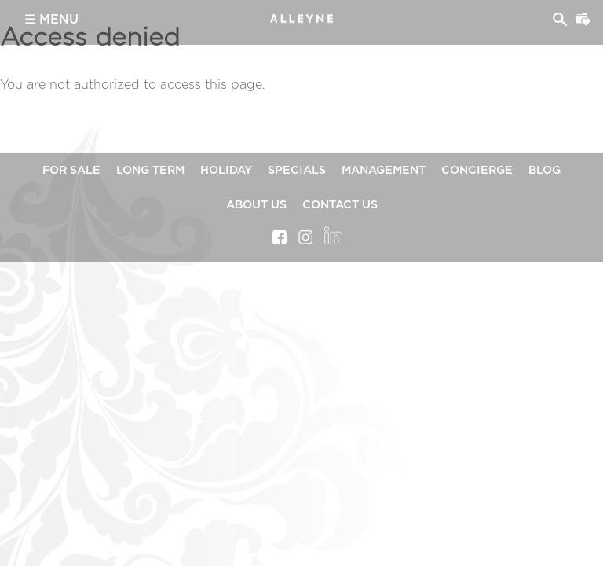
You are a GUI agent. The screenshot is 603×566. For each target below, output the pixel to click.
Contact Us (340, 205)
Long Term (150, 170)
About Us (256, 205)
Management (384, 170)
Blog (544, 170)
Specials (297, 170)
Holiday (226, 170)
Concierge (477, 170)
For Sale (71, 170)
